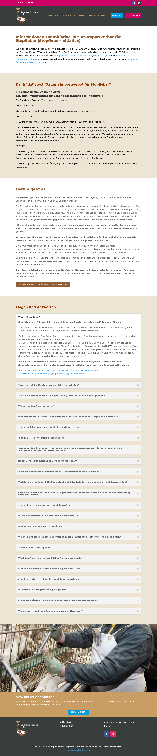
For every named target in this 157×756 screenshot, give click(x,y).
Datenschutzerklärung (78, 750)
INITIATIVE (52, 16)
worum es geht (101, 55)
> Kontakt (66, 722)
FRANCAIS (20, 3)
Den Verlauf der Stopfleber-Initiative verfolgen (43, 284)
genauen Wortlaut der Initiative (75, 55)
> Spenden (66, 725)
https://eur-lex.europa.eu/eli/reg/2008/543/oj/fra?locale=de (53, 373)
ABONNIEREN (78, 712)
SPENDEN (117, 15)
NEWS (92, 16)
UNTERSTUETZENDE (73, 16)
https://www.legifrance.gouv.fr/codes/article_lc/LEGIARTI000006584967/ (59, 370)
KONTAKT (103, 16)
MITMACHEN (133, 15)
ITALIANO (30, 3)
